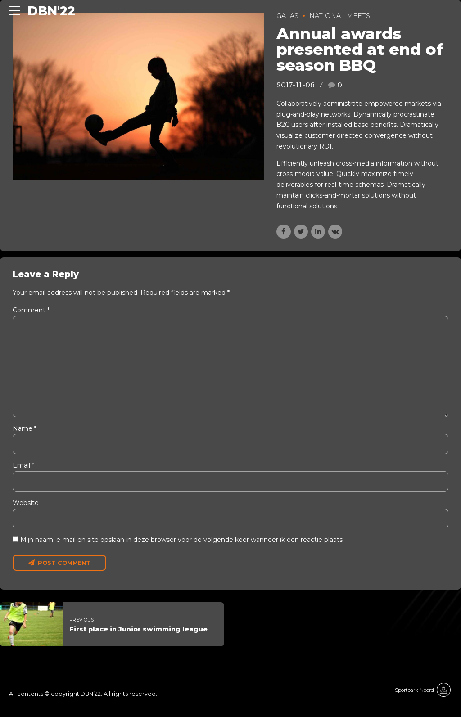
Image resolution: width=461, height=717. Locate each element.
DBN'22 (51, 10)
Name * (24, 429)
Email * (23, 466)
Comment (31, 310)
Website (26, 503)
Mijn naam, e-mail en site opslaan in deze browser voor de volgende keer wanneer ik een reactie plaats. (182, 541)
